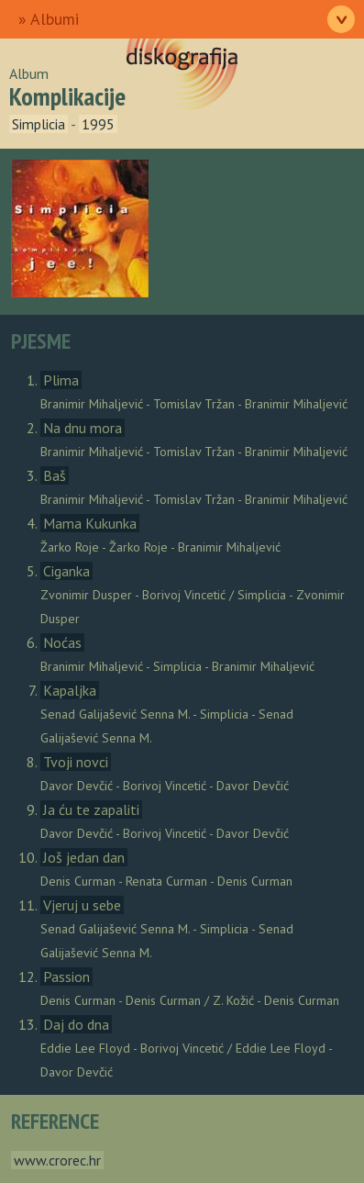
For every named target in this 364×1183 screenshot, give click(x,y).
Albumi (54, 18)
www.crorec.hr (57, 1160)
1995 (98, 124)
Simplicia (38, 124)
